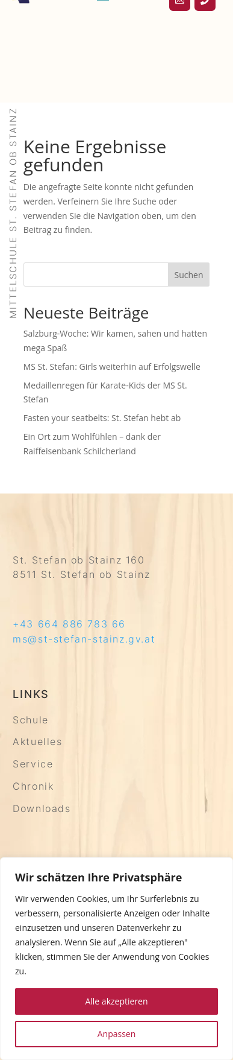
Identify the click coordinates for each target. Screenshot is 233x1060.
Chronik (33, 786)
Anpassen (117, 1033)
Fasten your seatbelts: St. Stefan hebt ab (102, 418)
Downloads (41, 808)
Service (33, 764)
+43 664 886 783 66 (69, 624)
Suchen (188, 275)
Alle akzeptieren (116, 1001)
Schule (31, 720)
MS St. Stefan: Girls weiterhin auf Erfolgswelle (111, 366)
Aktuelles (37, 741)
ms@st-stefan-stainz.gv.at (84, 639)
